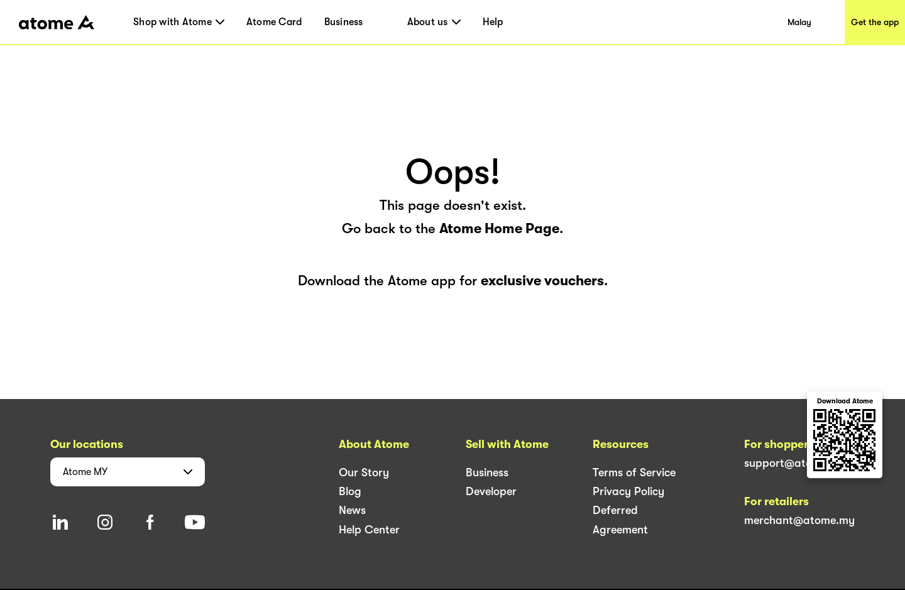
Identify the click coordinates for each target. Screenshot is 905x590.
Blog (350, 491)
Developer (491, 491)
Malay (799, 22)
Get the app (875, 22)
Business (343, 22)
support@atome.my (795, 463)
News (352, 510)
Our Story (364, 472)
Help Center (369, 529)
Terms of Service (634, 472)
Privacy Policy (628, 491)
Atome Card (274, 22)
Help (493, 22)
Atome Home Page (499, 228)
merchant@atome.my (799, 520)
